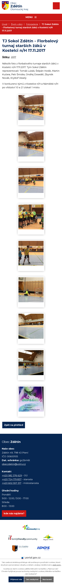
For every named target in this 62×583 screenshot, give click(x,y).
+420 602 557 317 (11, 483)
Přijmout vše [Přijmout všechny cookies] (16, 579)
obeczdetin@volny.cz (14, 464)
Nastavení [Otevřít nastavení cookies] (47, 579)
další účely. (57, 565)
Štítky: (6, 57)
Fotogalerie (32, 24)
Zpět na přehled (13, 425)
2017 (13, 57)
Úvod (4, 24)
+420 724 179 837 (11, 479)
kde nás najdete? (14, 513)
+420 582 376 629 (12, 475)
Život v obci (16, 24)
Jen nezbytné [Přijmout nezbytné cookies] (32, 579)
